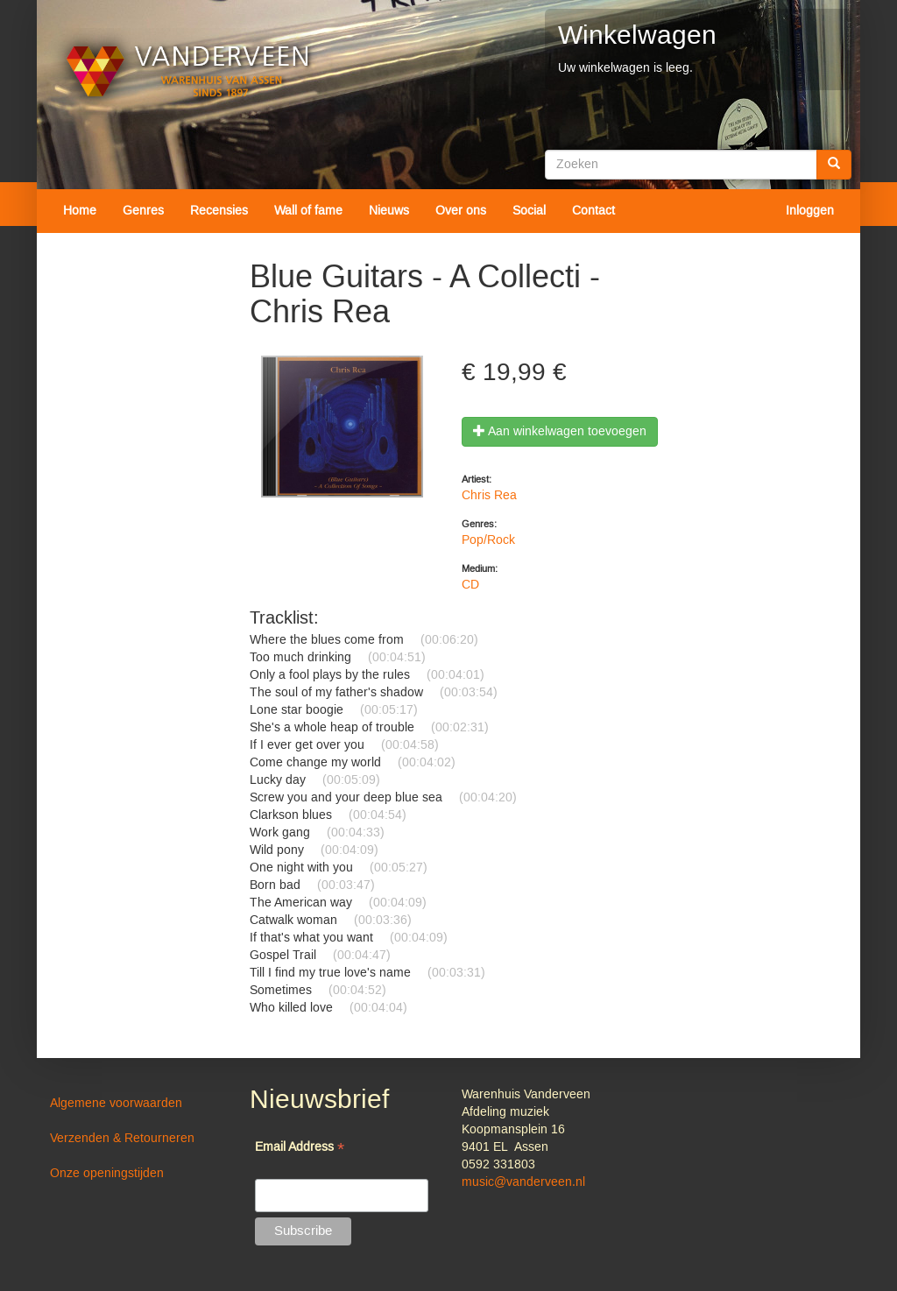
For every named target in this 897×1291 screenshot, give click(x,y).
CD (470, 585)
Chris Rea (489, 496)
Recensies (219, 211)
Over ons (460, 211)
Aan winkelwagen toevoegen (559, 432)
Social (529, 211)
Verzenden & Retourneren (122, 1138)
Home (79, 211)
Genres (143, 211)
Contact (593, 211)
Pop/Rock (488, 540)
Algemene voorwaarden (116, 1103)
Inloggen (810, 211)
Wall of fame (308, 211)
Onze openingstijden (107, 1174)
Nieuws (389, 211)
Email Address (299, 1149)
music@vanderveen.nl (523, 1182)
